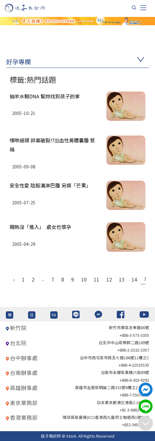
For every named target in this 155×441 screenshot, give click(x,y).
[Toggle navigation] (143, 7)
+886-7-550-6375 (134, 395)
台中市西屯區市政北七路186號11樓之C (114, 357)
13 (121, 279)
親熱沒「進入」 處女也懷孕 (40, 226)
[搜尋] (134, 7)
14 (134, 279)
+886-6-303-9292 (134, 380)
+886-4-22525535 (134, 365)
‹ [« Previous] (14, 279)
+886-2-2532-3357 (133, 350)
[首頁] (31, 8)
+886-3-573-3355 (134, 335)
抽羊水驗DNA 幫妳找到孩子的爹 (45, 96)
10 (84, 279)
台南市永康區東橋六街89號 (125, 372)
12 (109, 279)
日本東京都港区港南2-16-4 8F (123, 402)
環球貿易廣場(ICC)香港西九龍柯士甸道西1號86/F (106, 417)
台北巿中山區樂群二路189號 (124, 342)
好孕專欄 (18, 61)
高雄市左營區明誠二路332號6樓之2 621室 (112, 387)
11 (96, 279)
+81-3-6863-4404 (134, 410)
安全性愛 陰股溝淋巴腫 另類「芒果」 (50, 185)
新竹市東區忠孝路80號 (129, 327)
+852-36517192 (135, 424)
